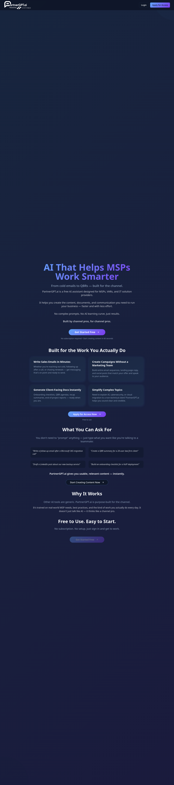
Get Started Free (87, 332)
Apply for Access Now (87, 414)
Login (144, 5)
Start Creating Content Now (87, 482)
